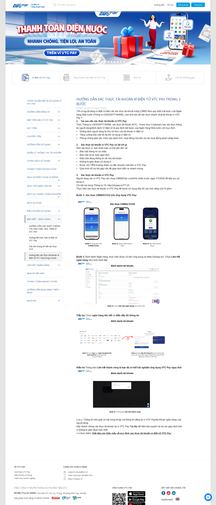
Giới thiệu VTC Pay (22, 472)
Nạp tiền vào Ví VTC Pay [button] (43, 120)
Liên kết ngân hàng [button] (43, 265)
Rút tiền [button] (43, 128)
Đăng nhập (183, 4)
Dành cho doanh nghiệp (24, 478)
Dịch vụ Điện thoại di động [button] (43, 178)
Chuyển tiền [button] (43, 136)
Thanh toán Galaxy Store (42, 281)
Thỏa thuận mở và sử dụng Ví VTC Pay (44, 102)
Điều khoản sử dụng (23, 475)
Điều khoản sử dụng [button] (43, 211)
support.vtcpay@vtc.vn (75, 472)
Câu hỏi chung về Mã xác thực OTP (43, 248)
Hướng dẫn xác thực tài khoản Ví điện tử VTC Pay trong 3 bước (44, 256)
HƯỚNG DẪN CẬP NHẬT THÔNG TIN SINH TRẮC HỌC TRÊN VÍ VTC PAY (44, 229)
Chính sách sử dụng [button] (43, 161)
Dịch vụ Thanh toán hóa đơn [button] (44, 195)
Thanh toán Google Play (42, 168)
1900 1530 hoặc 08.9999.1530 (77, 475)
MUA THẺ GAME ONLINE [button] (43, 186)
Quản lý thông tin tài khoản (44, 152)
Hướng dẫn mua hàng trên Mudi (43, 291)
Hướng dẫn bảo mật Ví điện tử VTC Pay (43, 239)
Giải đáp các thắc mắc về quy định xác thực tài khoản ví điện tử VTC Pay (131, 433)
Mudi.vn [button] (43, 300)
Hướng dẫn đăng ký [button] (43, 112)
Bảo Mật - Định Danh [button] (43, 219)
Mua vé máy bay (35, 273)
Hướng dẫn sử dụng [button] (43, 144)
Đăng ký (198, 4)
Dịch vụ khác (34, 202)
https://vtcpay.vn (73, 478)
